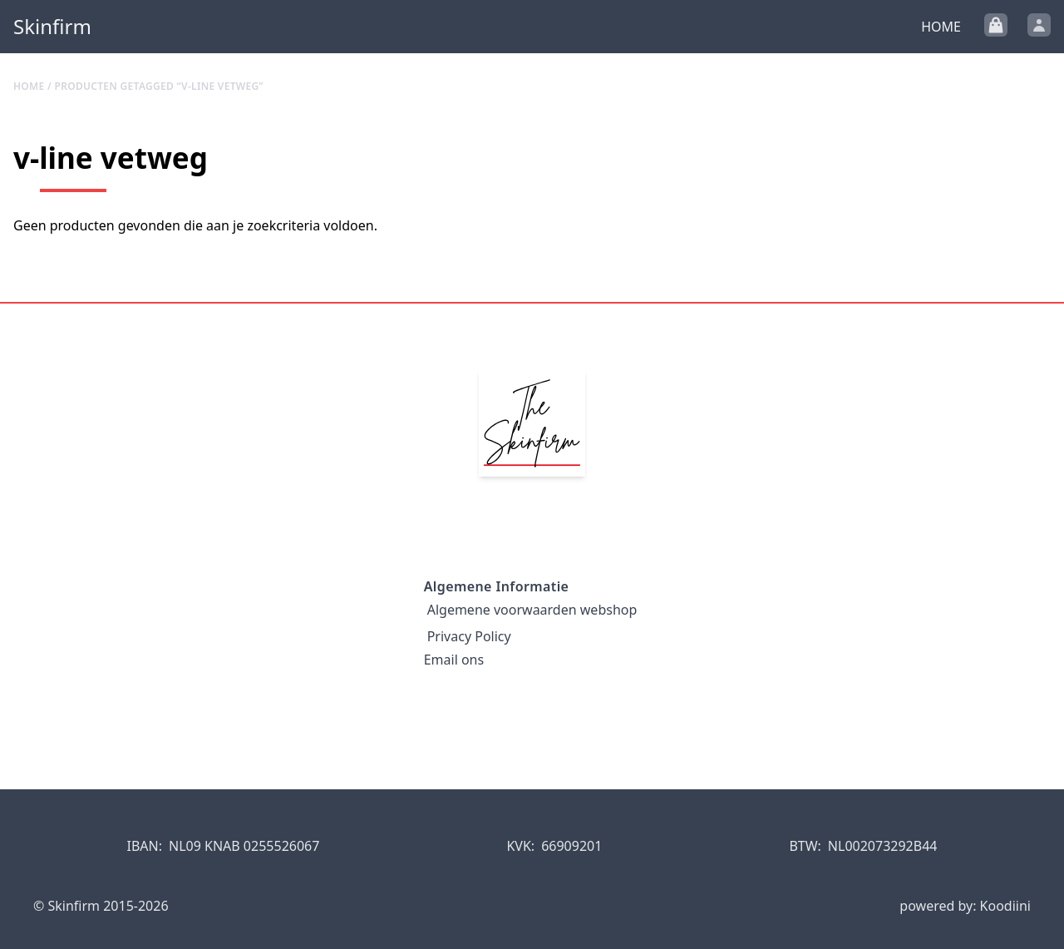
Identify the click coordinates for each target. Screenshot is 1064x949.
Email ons (454, 659)
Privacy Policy (469, 636)
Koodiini (1005, 906)
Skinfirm (52, 26)
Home (941, 26)
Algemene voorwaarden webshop (532, 610)
